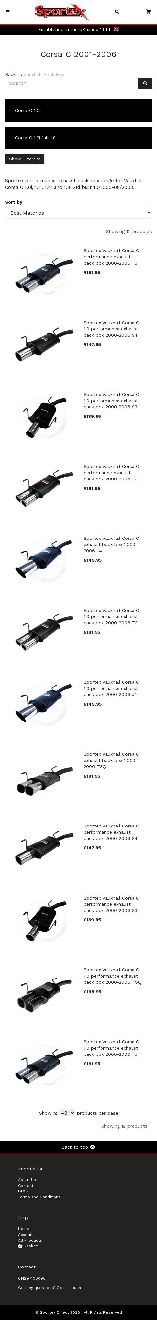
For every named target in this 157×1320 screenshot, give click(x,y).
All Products (30, 1240)
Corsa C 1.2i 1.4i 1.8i (36, 137)
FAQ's (23, 1191)
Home (23, 1228)
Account (26, 1234)
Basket (28, 1246)
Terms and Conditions (39, 1197)
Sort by (13, 202)
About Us (27, 1179)
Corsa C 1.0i (27, 110)
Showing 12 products (129, 231)
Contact (25, 1185)
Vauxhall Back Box (44, 74)
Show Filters (24, 159)
